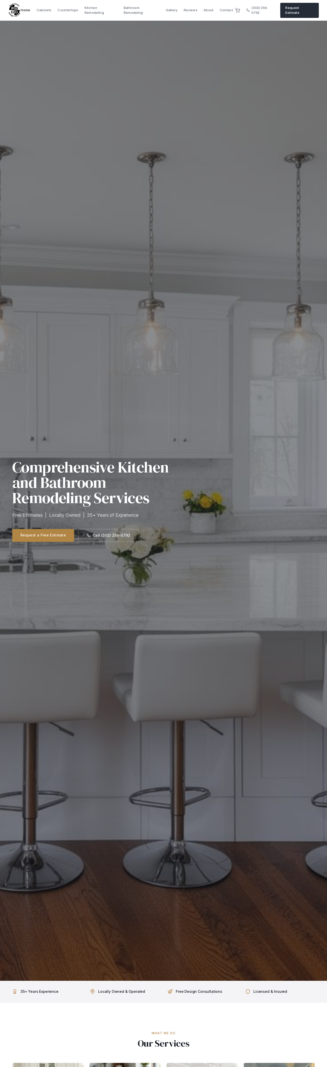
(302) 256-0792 (257, 10)
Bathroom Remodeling (133, 10)
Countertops (67, 10)
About (209, 10)
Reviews (190, 10)
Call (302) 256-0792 (109, 535)
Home (25, 10)
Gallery (172, 10)
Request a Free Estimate (43, 535)
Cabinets (44, 10)
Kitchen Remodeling (94, 10)
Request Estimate (292, 10)
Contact (226, 10)
